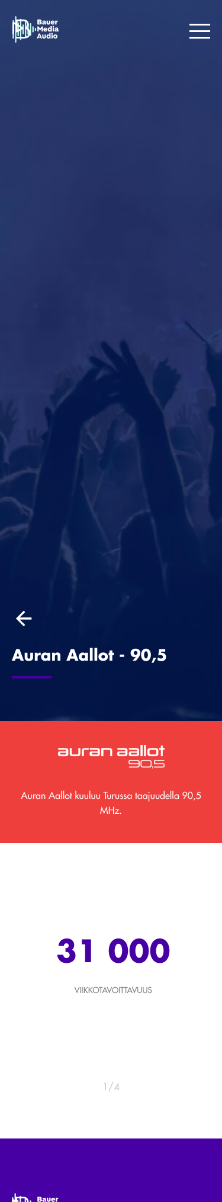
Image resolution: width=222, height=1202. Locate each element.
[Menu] (200, 32)
